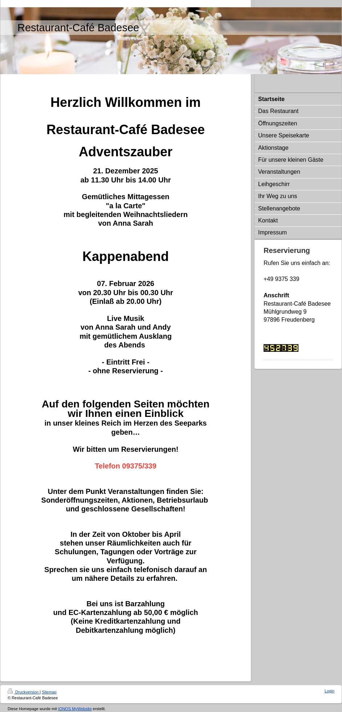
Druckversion (24, 692)
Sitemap (49, 692)
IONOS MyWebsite (75, 709)
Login (329, 691)
